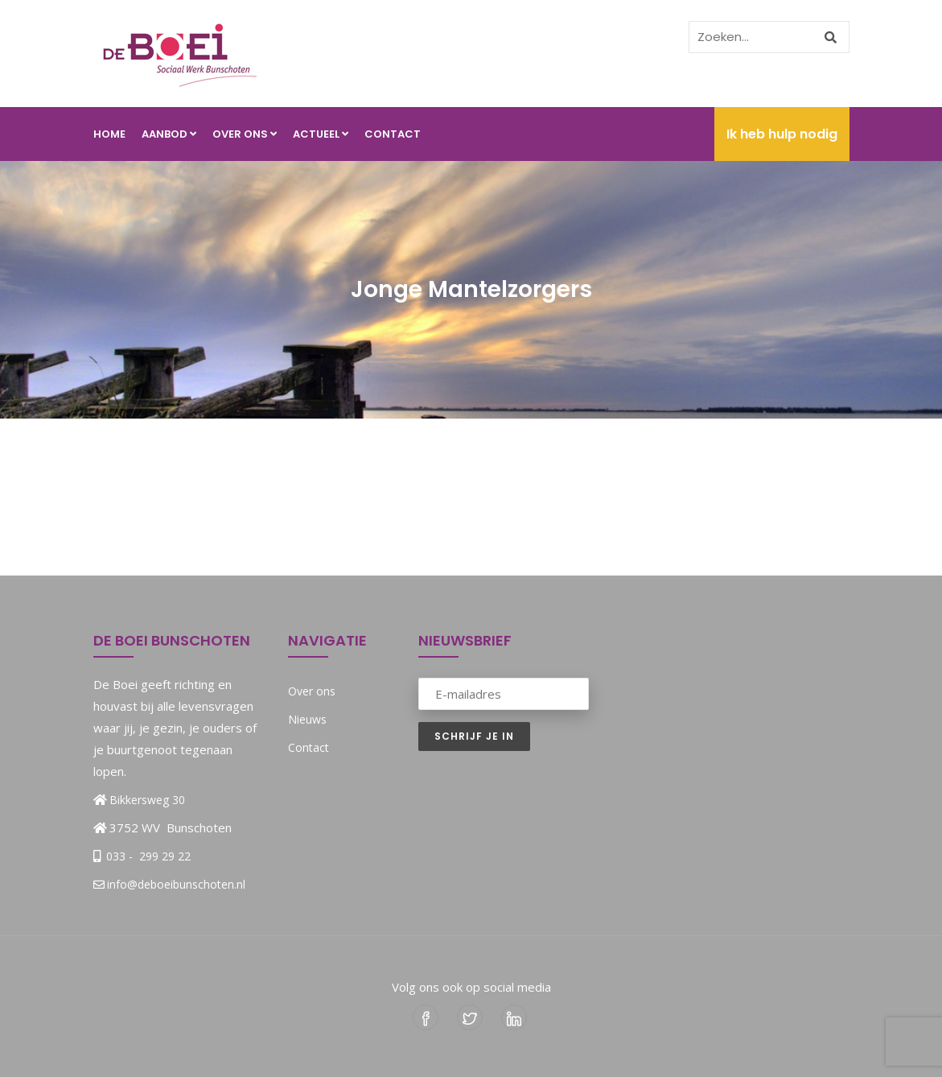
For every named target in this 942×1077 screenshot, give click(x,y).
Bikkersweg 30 (147, 799)
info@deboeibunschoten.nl (169, 884)
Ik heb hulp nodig (781, 134)
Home (109, 134)
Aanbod (169, 134)
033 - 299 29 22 (147, 856)
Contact (392, 134)
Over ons (244, 134)
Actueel (320, 134)
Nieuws (307, 719)
